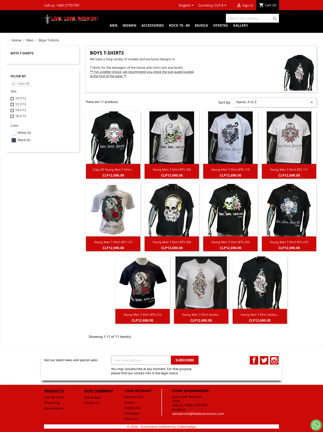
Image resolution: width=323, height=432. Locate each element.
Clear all (20, 83)
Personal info (133, 397)
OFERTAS (220, 25)
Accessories (152, 25)
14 (20, 110)
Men (113, 25)
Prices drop (52, 403)
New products (54, 408)
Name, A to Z (275, 102)
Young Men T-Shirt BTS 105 (172, 169)
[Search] (252, 18)
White (24, 132)
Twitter (264, 360)
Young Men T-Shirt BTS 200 (172, 242)
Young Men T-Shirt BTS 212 (142, 315)
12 (20, 104)
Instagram (274, 360)
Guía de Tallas (54, 397)
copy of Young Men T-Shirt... (113, 169)
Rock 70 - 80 (179, 25)
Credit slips (132, 408)
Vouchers (131, 419)
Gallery (240, 25)
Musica (201, 25)
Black (24, 140)
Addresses (131, 413)
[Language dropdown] (187, 5)
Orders (129, 402)
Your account (138, 390)
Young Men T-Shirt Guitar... (201, 315)
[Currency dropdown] (221, 5)
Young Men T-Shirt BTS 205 (230, 242)
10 (20, 98)
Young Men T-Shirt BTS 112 (113, 242)
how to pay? (92, 397)
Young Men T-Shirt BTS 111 (289, 169)
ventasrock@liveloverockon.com (198, 413)
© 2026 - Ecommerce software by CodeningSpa (161, 426)
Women (129, 25)
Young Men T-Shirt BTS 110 (230, 169)
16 (20, 116)
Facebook (254, 360)
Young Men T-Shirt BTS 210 (289, 242)
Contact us (91, 403)
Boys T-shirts (22, 53)
